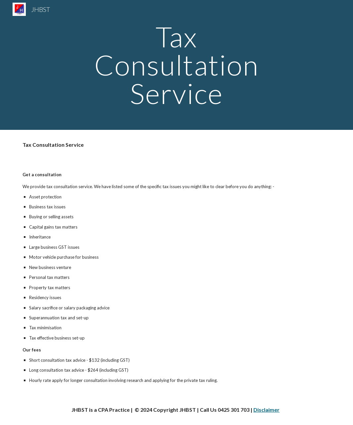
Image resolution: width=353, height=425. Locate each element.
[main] (176, 65)
